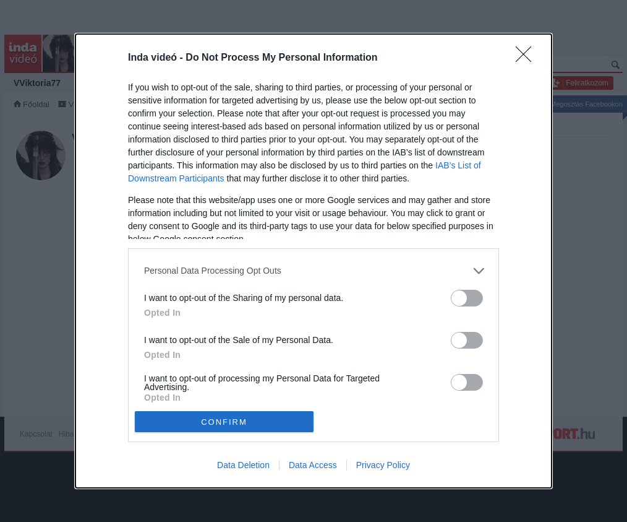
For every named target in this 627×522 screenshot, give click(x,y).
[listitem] (313, 270)
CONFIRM (224, 422)
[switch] (467, 298)
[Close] (527, 58)
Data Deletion (243, 465)
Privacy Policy (383, 465)
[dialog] (313, 261)
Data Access (313, 465)
